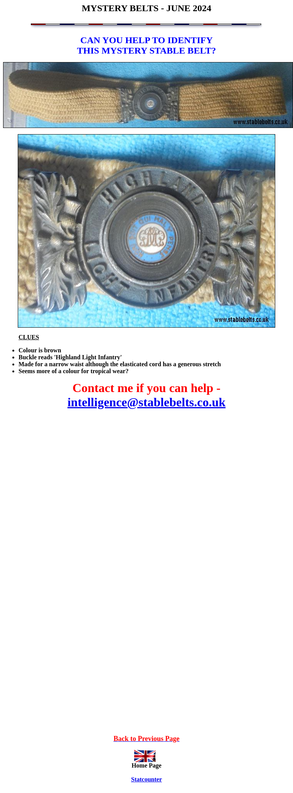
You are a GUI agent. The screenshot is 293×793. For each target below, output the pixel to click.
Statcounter (146, 779)
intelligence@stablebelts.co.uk (146, 402)
